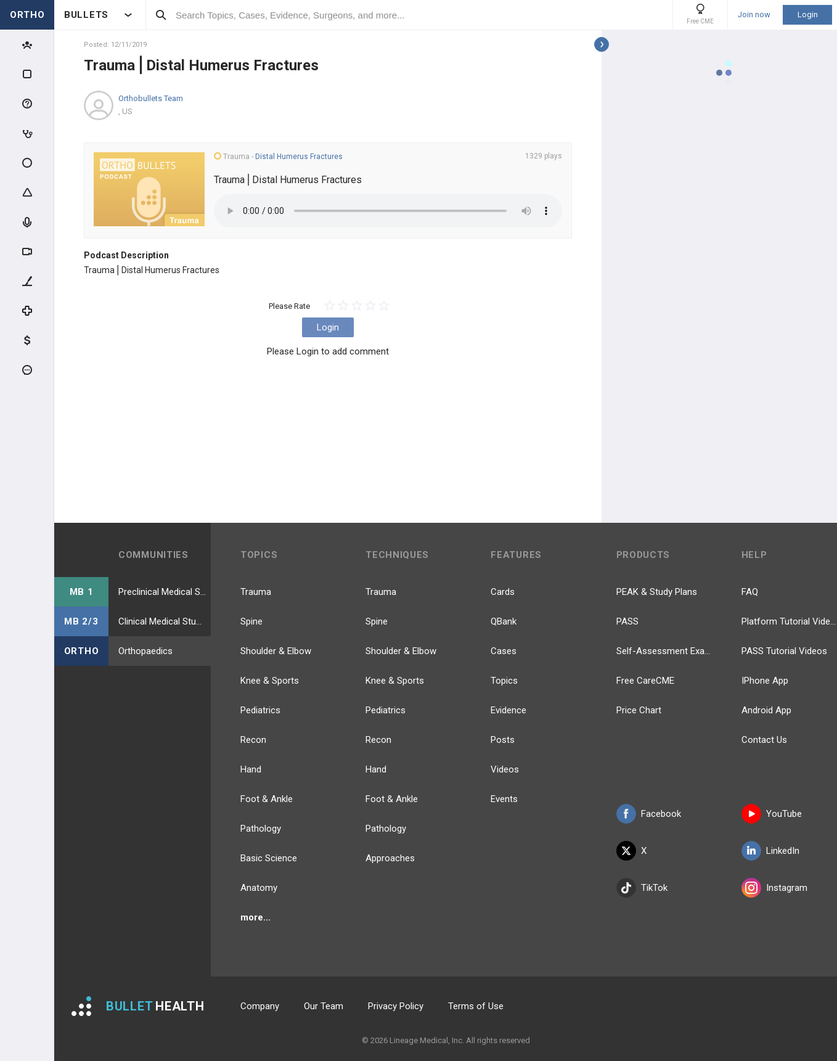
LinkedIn (770, 851)
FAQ (749, 591)
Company (259, 1006)
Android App (766, 710)
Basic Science (268, 858)
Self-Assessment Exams (664, 651)
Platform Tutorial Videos (789, 621)
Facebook (648, 814)
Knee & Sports (269, 680)
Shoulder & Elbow (275, 651)
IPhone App (764, 680)
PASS (627, 621)
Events (504, 799)
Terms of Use (476, 1006)
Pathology (260, 828)
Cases (503, 651)
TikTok (642, 888)
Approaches (390, 858)
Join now (754, 14)
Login (808, 14)
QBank (503, 621)
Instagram (774, 888)
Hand (250, 769)
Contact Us (764, 739)
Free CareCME (645, 680)
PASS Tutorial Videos (784, 651)
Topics (504, 680)
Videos (505, 769)
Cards (503, 591)
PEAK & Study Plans (656, 591)
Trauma (255, 591)
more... (255, 917)
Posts (503, 739)
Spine (251, 621)
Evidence (508, 710)
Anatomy (258, 887)
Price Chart (638, 710)
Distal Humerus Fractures (299, 156)
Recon (253, 739)
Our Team (323, 1006)
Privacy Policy (395, 1006)
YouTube (771, 814)
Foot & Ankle (266, 799)
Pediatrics (260, 710)
